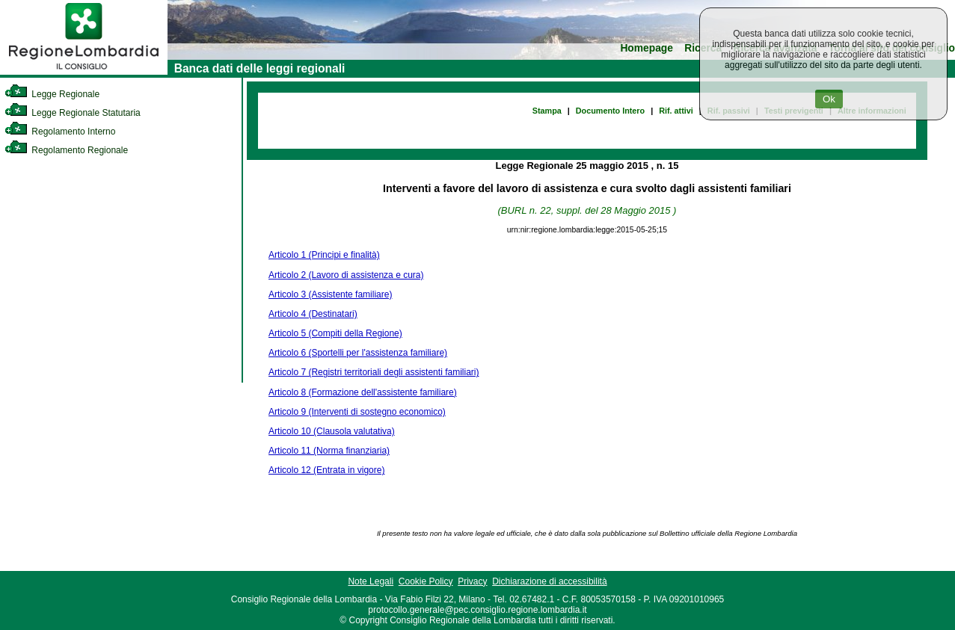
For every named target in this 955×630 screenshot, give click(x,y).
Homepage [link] (646, 48)
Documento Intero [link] (610, 110)
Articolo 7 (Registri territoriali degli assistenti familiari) (373, 372)
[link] (84, 72)
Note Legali (370, 581)
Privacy (472, 581)
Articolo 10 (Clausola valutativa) (331, 431)
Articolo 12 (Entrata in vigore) (326, 470)
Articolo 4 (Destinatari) (312, 314)
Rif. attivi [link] (676, 110)
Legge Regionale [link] (51, 94)
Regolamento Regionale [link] (66, 150)
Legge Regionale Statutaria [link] (72, 113)
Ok (829, 99)
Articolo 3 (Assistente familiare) (330, 294)
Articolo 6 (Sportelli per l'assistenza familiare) (357, 353)
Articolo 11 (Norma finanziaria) (329, 450)
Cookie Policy (426, 581)
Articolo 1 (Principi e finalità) (324, 255)
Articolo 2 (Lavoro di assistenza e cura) (345, 275)
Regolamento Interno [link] (59, 131)
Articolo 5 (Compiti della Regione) (335, 333)
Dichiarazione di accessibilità (549, 581)
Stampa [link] (547, 110)
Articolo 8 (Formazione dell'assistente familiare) (362, 392)
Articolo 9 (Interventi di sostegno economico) (357, 412)
